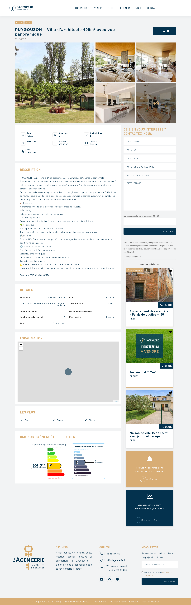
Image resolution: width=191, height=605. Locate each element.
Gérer (111, 7)
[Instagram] (117, 579)
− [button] (21, 348)
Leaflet (116, 401)
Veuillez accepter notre (157, 573)
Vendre (98, 7)
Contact (152, 7)
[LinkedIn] (102, 579)
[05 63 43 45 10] (102, 554)
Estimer (125, 7)
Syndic (138, 7)
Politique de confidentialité (125, 601)
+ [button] (21, 345)
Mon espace (171, 8)
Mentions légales (152, 601)
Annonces (82, 7)
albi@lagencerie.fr (116, 560)
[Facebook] (109, 579)
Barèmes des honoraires (75, 601)
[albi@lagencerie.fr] (102, 560)
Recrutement (99, 601)
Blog (56, 601)
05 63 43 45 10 (113, 553)
